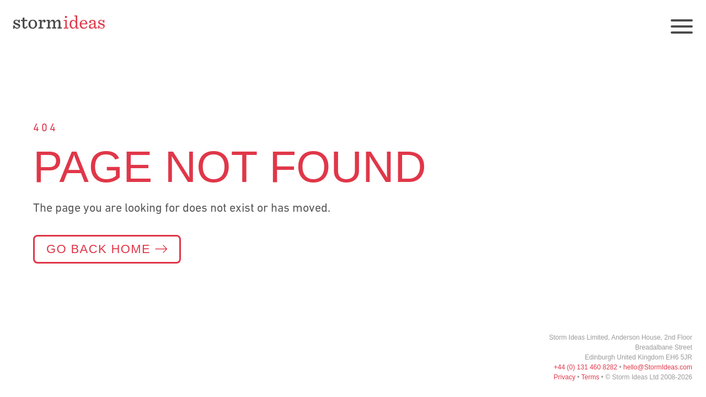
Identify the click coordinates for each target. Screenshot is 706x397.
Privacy (564, 377)
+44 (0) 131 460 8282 (585, 367)
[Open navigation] (682, 26)
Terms (590, 377)
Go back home (107, 249)
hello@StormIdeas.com (657, 367)
